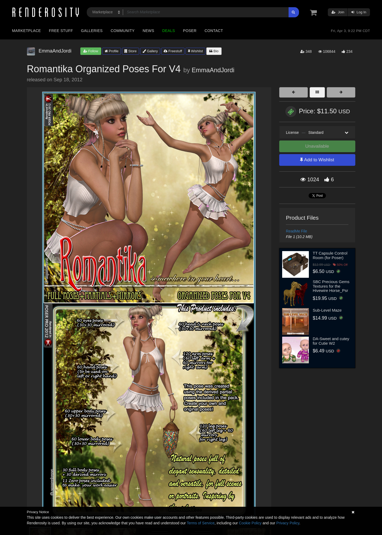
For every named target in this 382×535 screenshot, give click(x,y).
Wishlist (195, 51)
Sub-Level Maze (327, 310)
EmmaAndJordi (213, 70)
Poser (189, 31)
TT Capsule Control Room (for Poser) (330, 255)
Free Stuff (61, 31)
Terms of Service (201, 523)
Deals (168, 31)
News (148, 31)
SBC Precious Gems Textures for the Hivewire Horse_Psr (331, 286)
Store (130, 51)
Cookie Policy (250, 523)
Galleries (92, 31)
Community (123, 31)
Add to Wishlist (317, 159)
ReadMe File (296, 231)
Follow (90, 51)
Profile (112, 51)
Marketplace (26, 31)
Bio (213, 51)
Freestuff (173, 51)
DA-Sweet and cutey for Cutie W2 (331, 340)
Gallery (150, 51)
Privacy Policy (287, 523)
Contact (213, 31)
